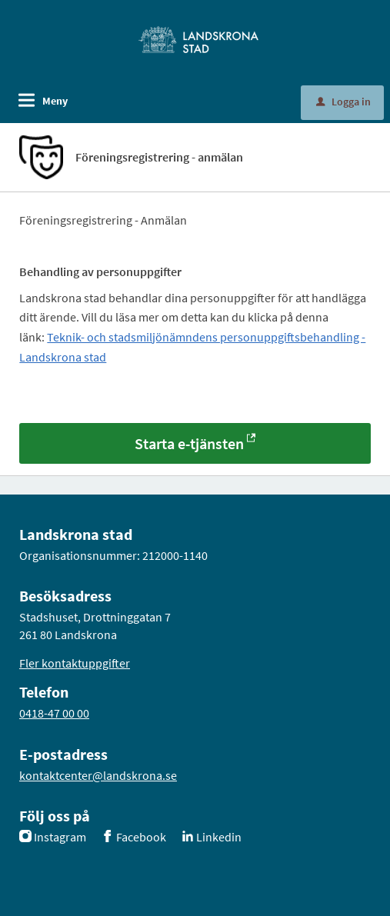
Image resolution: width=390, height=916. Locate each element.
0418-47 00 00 (54, 713)
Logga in (343, 101)
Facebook (141, 836)
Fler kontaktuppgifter (74, 663)
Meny (55, 101)
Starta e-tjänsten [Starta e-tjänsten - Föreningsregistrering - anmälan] (189, 443)
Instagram (60, 836)
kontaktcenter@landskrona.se (98, 775)
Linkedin (219, 836)
